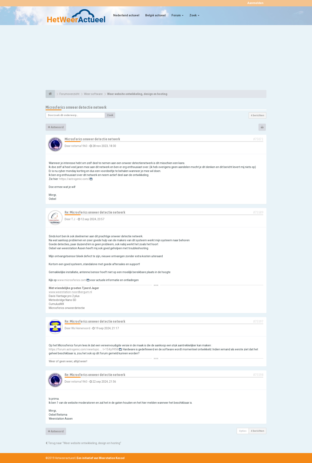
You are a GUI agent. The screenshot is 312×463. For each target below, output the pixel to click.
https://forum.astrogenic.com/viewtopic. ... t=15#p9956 (83, 349)
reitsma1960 (79, 145)
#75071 (258, 139)
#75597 (258, 321)
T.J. (73, 219)
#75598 (258, 375)
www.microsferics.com (71, 280)
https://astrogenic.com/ (74, 179)
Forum (177, 15)
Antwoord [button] (56, 127)
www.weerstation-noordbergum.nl (70, 292)
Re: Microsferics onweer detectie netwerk (95, 212)
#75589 (258, 212)
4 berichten (257, 115)
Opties (243, 431)
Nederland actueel (126, 15)
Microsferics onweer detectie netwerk (76, 107)
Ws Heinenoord (80, 328)
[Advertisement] (156, 58)
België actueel (155, 15)
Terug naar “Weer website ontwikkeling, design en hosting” (83, 443)
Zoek (194, 15)
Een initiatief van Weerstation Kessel (101, 458)
